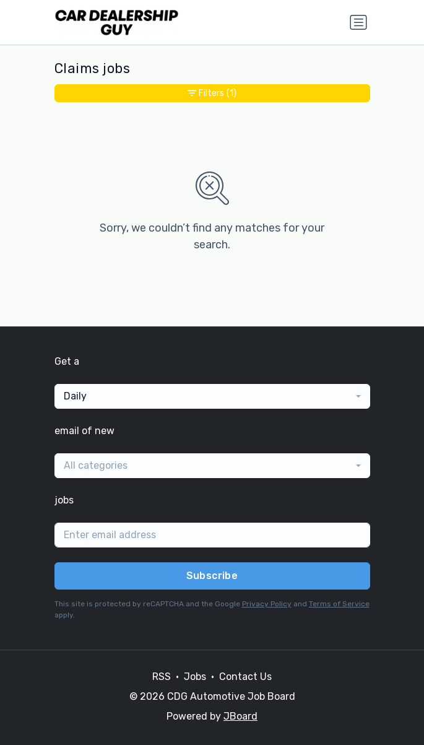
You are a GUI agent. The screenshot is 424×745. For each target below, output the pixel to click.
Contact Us (245, 676)
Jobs (195, 676)
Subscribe (212, 576)
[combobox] (212, 396)
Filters (212, 93)
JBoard (240, 716)
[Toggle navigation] (358, 22)
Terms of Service (339, 603)
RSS (161, 676)
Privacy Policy (267, 603)
